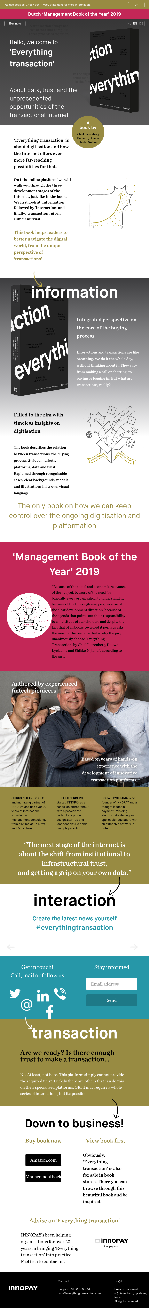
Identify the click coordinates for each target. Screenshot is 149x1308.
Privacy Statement (126, 1289)
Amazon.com (43, 1160)
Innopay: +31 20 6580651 (74, 1289)
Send (112, 1000)
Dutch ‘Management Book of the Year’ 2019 (74, 14)
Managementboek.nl (43, 1176)
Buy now (15, 23)
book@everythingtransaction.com (79, 1293)
